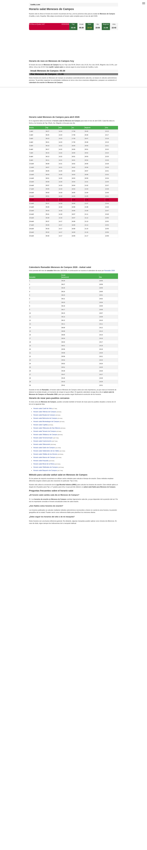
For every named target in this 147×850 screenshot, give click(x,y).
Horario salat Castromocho (42, 441)
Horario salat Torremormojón (43, 438)
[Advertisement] (73, 46)
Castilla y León (35, 4)
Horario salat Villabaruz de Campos (45, 434)
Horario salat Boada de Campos (44, 415)
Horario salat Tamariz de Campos (44, 431)
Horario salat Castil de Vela (42, 408)
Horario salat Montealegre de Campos (46, 421)
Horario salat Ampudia (40, 461)
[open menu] (143, 3)
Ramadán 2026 (109, 270)
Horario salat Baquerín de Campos (45, 470)
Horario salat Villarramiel (41, 444)
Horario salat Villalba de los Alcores (45, 454)
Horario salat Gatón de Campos (44, 448)
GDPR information (35, 533)
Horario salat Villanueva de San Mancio (46, 428)
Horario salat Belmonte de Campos (45, 418)
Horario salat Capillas (40, 425)
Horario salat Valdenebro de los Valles (46, 451)
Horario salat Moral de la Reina (43, 464)
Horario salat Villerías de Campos (44, 412)
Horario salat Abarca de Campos (44, 457)
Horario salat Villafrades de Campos (45, 467)
